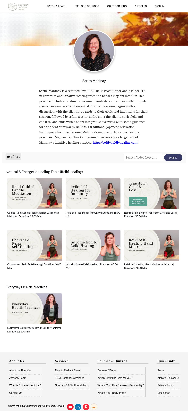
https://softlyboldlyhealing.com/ (115, 142)
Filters (13, 157)
